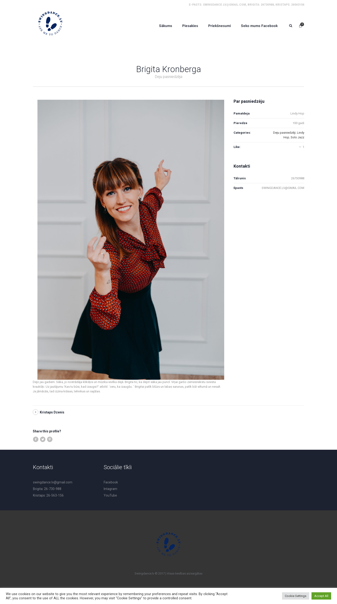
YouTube (110, 495)
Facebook (111, 482)
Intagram (110, 489)
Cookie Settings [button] (295, 596)
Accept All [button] (321, 596)
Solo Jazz (297, 137)
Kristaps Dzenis (52, 412)
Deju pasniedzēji (284, 132)
